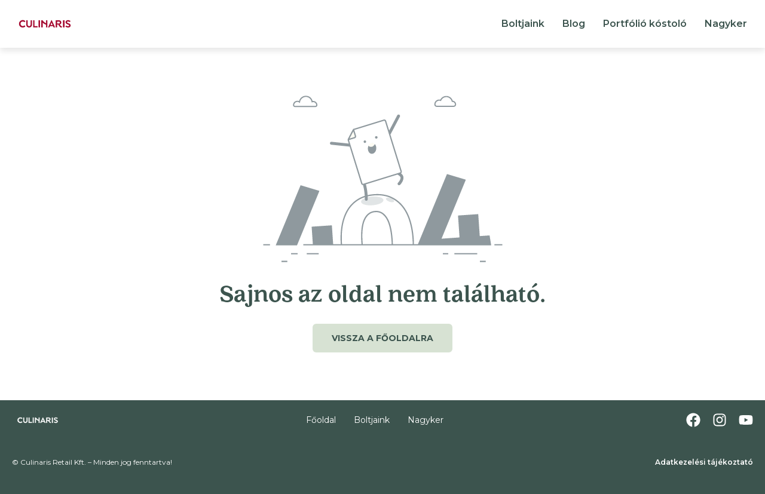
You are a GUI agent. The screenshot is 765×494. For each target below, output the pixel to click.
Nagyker (726, 23)
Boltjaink (522, 23)
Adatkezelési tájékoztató (704, 462)
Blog (573, 23)
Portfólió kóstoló (645, 23)
